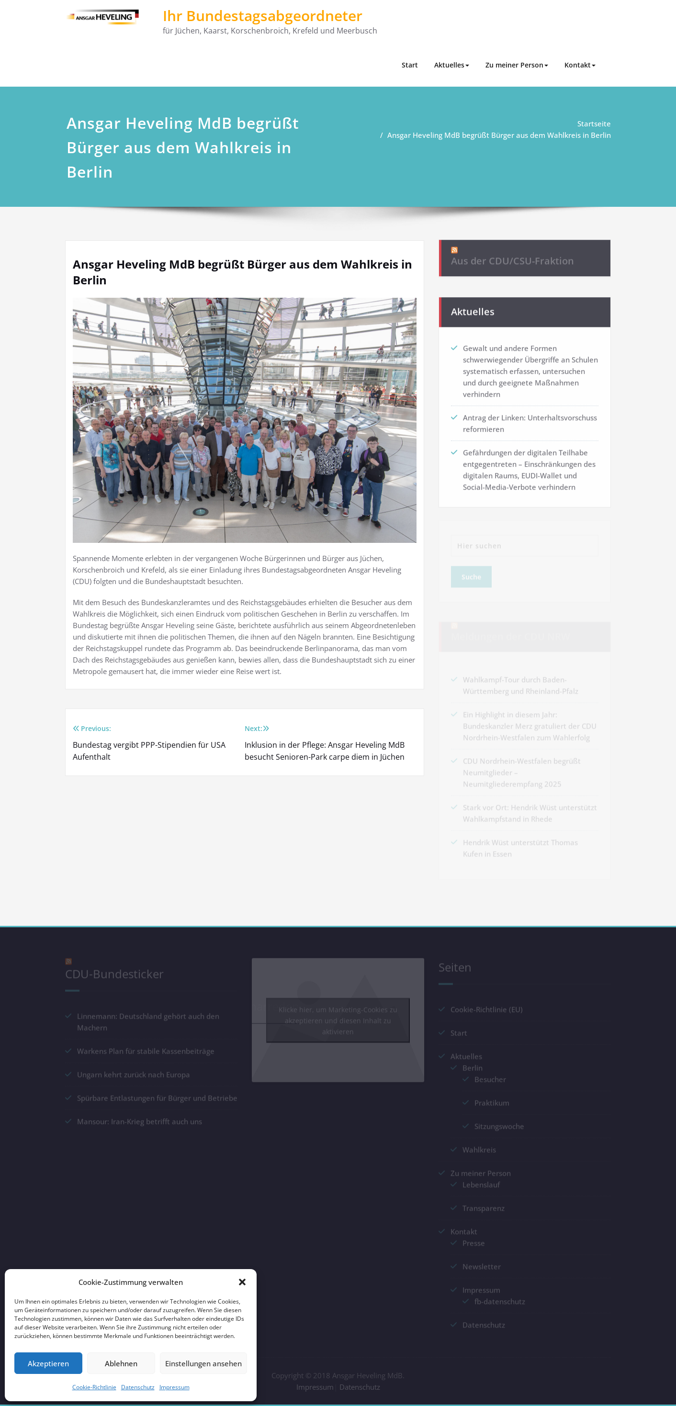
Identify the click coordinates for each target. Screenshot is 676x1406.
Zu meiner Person (516, 64)
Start (410, 64)
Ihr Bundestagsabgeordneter (262, 15)
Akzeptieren (48, 1363)
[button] (242, 1282)
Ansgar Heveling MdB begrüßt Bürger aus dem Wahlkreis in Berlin (502, 135)
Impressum (174, 1387)
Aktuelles (451, 64)
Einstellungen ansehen (203, 1363)
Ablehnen (121, 1363)
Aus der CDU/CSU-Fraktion (512, 254)
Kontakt (580, 64)
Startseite (597, 123)
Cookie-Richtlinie (94, 1387)
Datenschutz (138, 1387)
